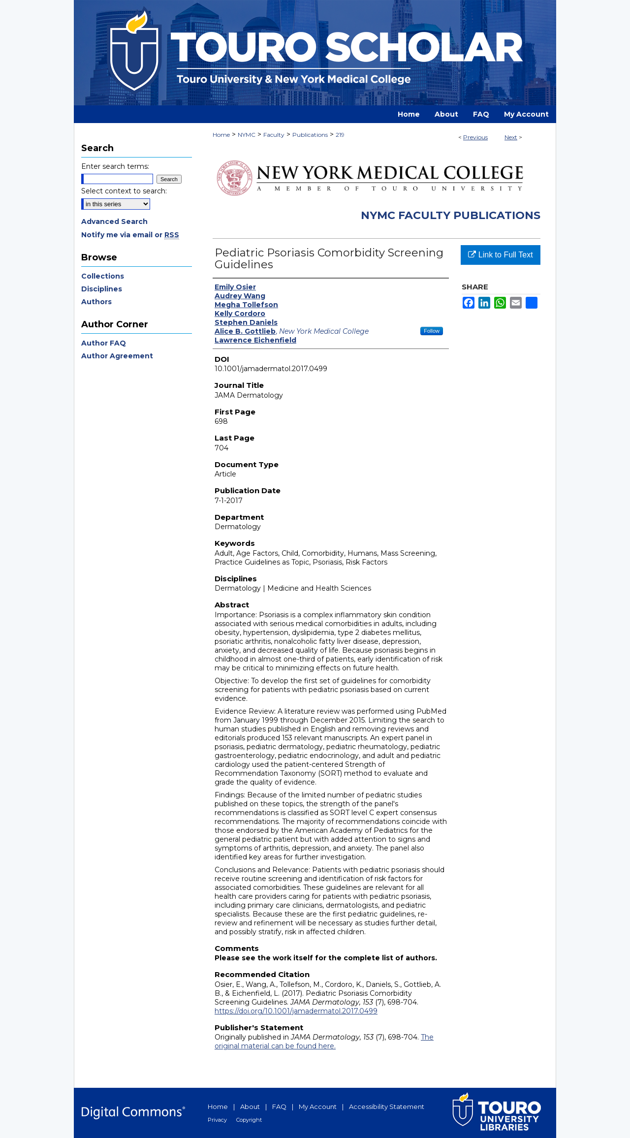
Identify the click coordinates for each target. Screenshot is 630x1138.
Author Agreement (117, 355)
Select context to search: (124, 191)
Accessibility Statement (386, 1106)
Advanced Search (114, 221)
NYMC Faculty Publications (450, 215)
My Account (318, 1106)
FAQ (279, 1106)
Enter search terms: (115, 166)
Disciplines (101, 288)
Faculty (273, 134)
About (250, 1106)
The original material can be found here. (324, 1041)
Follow (432, 331)
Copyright (249, 1119)
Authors (96, 301)
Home (221, 134)
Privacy (217, 1119)
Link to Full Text (500, 255)
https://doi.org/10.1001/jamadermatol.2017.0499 (296, 1011)
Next (510, 137)
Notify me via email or (130, 234)
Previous (475, 137)
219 (340, 134)
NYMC (246, 134)
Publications (310, 134)
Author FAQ (103, 343)
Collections (102, 276)
